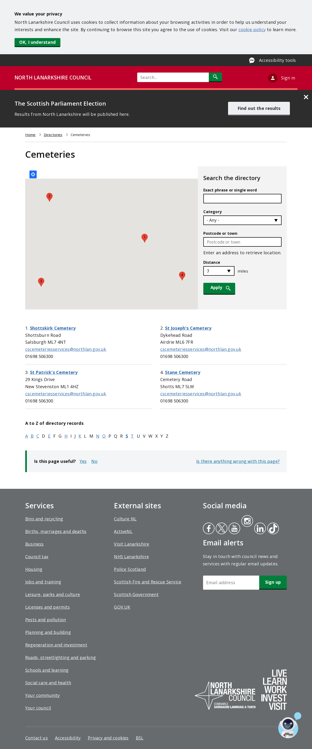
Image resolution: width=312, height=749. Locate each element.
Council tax (36, 556)
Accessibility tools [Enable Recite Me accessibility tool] (277, 60)
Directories (53, 134)
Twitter (221, 529)
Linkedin (259, 529)
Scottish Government (136, 594)
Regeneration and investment (56, 645)
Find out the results (259, 108)
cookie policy (252, 29)
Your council (38, 708)
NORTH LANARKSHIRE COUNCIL (53, 77)
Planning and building (48, 632)
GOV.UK (122, 607)
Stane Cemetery (182, 372)
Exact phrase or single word (230, 190)
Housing (33, 569)
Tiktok (272, 529)
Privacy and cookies (108, 738)
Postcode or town (220, 233)
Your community (42, 695)
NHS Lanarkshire (131, 556)
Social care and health (48, 682)
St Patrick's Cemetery (54, 372)
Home (30, 134)
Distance (211, 262)
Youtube (234, 529)
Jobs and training (43, 582)
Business (34, 544)
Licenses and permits (47, 607)
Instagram (247, 521)
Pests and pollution (45, 619)
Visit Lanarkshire (131, 544)
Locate (33, 174)
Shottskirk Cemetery (53, 328)
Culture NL (125, 519)
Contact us (36, 738)
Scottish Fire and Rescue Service (147, 582)
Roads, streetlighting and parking (60, 657)
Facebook (208, 529)
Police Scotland (130, 569)
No (94, 461)
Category (212, 211)
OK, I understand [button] (37, 42)
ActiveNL (123, 531)
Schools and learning (47, 670)
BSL (140, 738)
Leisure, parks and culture (52, 594)
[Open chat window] (289, 725)
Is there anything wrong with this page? (238, 461)
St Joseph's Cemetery (188, 328)
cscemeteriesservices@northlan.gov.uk (65, 349)
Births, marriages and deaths (55, 531)
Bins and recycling (44, 519)
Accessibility (68, 738)
